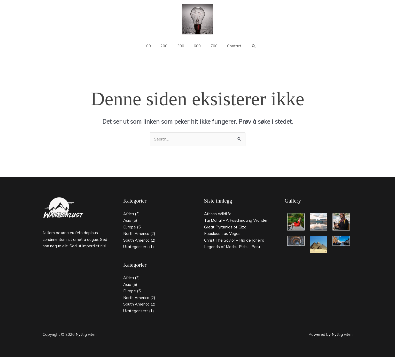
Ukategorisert (135, 246)
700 (211, 45)
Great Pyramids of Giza (225, 227)
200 (167, 45)
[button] (248, 46)
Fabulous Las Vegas (222, 233)
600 (196, 45)
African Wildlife (217, 213)
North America (136, 233)
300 (181, 45)
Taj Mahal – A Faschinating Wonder (236, 220)
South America (136, 240)
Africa (128, 213)
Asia (127, 220)
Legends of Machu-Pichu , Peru (232, 246)
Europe (129, 227)
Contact (229, 45)
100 (152, 45)
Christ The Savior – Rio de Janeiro (234, 240)
